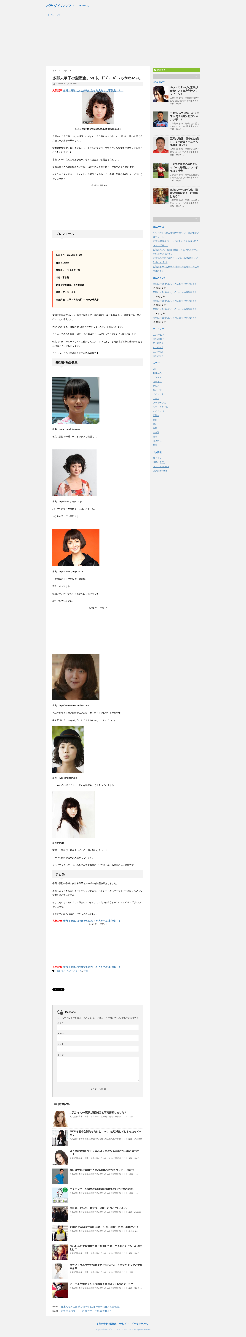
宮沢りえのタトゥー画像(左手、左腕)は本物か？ (86, 1311)
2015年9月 (158, 343)
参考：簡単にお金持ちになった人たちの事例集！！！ (93, 90)
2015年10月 (159, 339)
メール (61, 1033)
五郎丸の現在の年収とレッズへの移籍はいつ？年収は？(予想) (184, 167)
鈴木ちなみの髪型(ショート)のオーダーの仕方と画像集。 (91, 1306)
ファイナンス (159, 402)
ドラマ (156, 398)
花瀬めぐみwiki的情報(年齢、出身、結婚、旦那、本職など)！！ (105, 1227)
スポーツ (157, 390)
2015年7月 (158, 351)
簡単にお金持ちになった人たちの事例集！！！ (176, 283)
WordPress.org (160, 470)
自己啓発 (157, 441)
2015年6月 (158, 356)
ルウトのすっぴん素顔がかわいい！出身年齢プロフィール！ (184, 90)
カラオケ (157, 381)
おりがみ (157, 373)
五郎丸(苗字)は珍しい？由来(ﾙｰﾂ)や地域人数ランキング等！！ (184, 116)
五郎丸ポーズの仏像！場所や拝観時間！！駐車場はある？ (184, 193)
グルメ (156, 386)
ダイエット (158, 394)
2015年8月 (158, 347)
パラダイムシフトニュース (67, 6)
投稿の (159, 462)
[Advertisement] (123, 43)
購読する (160, 69)
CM (154, 369)
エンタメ (61, 971)
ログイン (157, 458)
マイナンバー (159, 411)
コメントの (161, 466)
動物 (155, 419)
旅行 (155, 428)
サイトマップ (54, 15)
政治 (155, 424)
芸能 (85, 971)
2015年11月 (159, 335)
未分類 (156, 432)
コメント (61, 1055)
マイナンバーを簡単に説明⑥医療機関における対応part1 (102, 1189)
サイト (60, 1044)
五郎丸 (156, 415)
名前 (60, 1023)
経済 (155, 436)
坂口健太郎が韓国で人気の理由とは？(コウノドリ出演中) (102, 1170)
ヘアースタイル (74, 971)
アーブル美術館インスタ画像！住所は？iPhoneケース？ (101, 1284)
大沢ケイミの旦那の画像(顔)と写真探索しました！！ (99, 1112)
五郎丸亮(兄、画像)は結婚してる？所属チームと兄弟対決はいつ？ (184, 141)
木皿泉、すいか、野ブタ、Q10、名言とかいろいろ (98, 1208)
